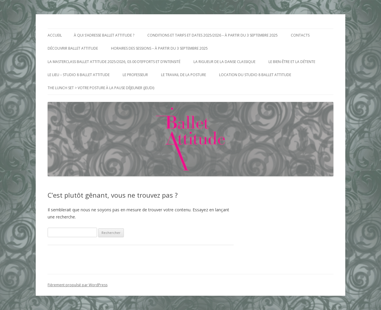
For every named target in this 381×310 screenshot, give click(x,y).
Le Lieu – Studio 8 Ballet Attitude (79, 74)
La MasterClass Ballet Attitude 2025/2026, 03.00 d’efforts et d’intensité (114, 61)
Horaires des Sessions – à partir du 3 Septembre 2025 (159, 48)
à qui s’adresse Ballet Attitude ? (104, 35)
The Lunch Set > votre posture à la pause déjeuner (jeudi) (101, 87)
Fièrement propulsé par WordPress (77, 284)
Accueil (55, 35)
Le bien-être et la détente (291, 61)
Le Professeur (135, 74)
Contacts (300, 35)
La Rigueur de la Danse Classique (224, 61)
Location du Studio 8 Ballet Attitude (255, 74)
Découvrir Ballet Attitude (73, 48)
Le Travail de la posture (183, 74)
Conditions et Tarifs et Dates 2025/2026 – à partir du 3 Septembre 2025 (212, 35)
